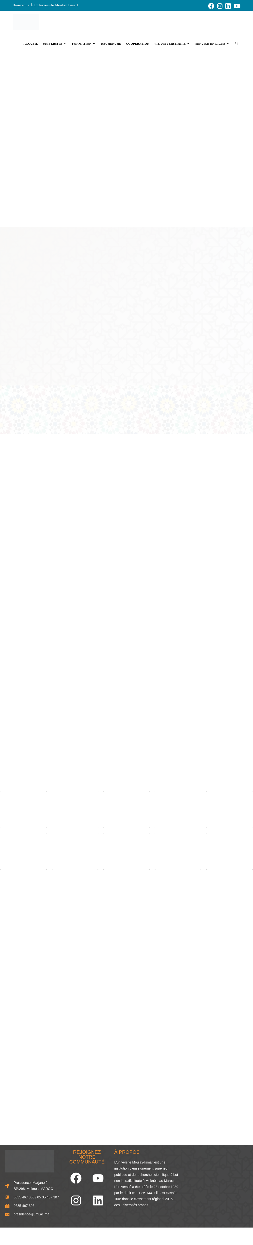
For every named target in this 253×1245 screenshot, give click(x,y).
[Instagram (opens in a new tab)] (220, 6)
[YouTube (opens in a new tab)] (236, 6)
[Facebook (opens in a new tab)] (211, 6)
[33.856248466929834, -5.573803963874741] (216, 1183)
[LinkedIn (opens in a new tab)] (228, 6)
